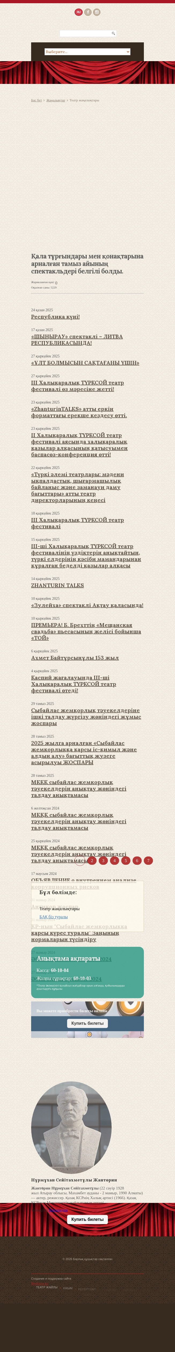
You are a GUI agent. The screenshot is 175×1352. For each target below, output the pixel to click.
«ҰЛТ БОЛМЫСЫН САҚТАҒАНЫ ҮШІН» (85, 477)
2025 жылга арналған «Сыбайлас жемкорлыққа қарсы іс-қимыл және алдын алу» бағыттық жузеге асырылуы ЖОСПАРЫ (84, 867)
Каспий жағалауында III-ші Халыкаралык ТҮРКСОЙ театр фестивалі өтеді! (73, 798)
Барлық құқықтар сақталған (92, 1273)
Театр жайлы (46, 1289)
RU (79, 11)
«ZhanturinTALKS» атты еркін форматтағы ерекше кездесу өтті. (79, 526)
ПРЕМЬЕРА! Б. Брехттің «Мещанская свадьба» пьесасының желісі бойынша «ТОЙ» (86, 746)
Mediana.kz (39, 1298)
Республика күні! (55, 431)
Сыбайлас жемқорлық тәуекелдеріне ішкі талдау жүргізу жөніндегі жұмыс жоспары (86, 831)
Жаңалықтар (55, 100)
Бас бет (36, 100)
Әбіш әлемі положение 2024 (71, 1073)
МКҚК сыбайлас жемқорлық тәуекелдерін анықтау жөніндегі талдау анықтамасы (78, 968)
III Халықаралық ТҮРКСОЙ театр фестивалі (77, 637)
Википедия (58, 1267)
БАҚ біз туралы (53, 939)
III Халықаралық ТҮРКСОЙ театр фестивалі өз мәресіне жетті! (77, 500)
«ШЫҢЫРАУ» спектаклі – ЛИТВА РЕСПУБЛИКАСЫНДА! (77, 454)
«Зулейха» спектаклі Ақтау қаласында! (87, 719)
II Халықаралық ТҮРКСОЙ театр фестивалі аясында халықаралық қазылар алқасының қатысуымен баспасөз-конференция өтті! (79, 559)
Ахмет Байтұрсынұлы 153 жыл (75, 772)
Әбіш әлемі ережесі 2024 (66, 1093)
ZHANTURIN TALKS (57, 699)
